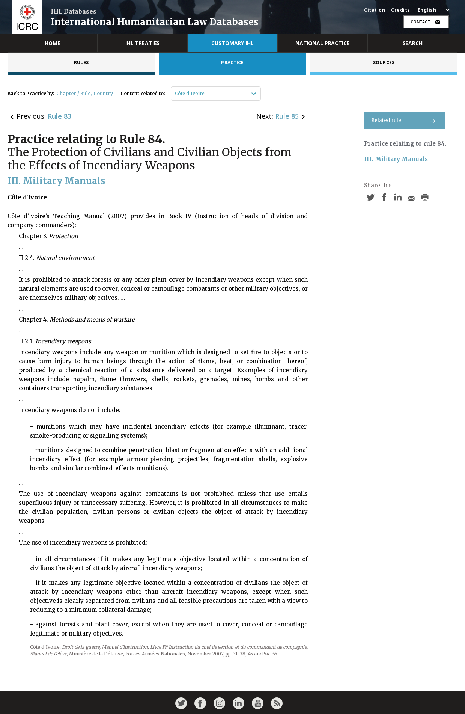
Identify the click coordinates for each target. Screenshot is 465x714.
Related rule (404, 120)
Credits (400, 10)
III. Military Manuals (396, 159)
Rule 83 (59, 116)
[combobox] (175, 93)
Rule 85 (287, 116)
